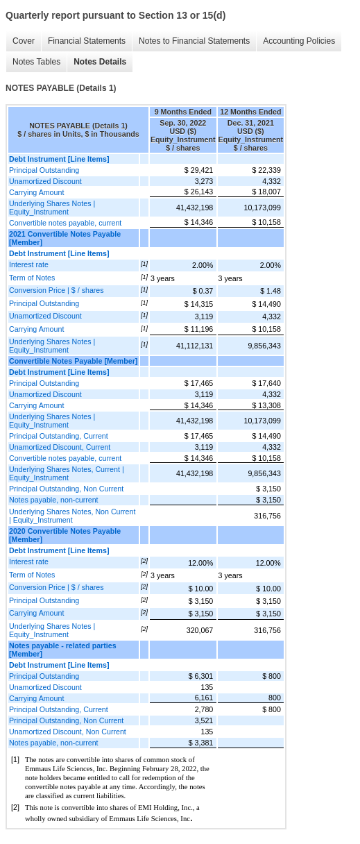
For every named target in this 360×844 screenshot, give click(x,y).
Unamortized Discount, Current (59, 447)
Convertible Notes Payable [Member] (73, 361)
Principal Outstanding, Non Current (66, 488)
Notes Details (100, 62)
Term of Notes (32, 277)
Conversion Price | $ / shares (56, 290)
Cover (23, 41)
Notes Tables (36, 62)
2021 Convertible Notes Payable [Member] (65, 238)
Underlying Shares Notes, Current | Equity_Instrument (66, 473)
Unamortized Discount (45, 181)
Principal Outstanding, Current (58, 436)
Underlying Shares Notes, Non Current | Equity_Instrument (72, 515)
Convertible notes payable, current (65, 223)
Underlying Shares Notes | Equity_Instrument (52, 207)
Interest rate (29, 264)
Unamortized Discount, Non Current (67, 731)
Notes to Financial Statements (194, 41)
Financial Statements (87, 41)
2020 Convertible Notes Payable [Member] (65, 535)
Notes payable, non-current (53, 500)
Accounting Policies (299, 41)
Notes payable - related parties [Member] (63, 649)
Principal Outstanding (44, 170)
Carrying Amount (36, 192)
